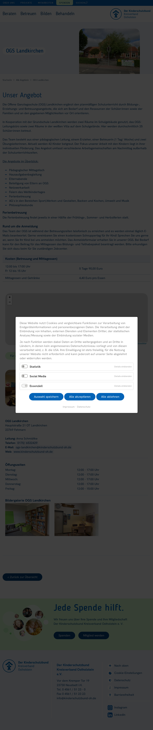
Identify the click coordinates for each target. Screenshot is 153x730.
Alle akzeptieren (79, 397)
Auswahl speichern (46, 397)
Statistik (35, 366)
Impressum (69, 406)
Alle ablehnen (110, 397)
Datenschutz (83, 406)
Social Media (38, 376)
